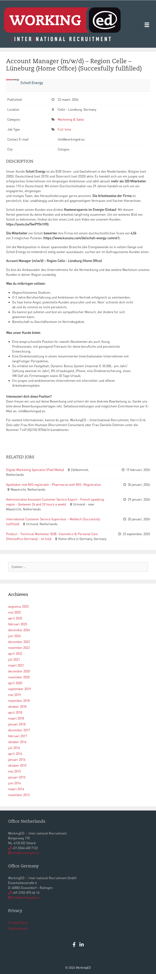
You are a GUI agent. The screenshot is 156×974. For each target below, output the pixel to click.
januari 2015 (16, 777)
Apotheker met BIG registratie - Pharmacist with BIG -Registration (53, 484)
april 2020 (15, 683)
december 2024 (19, 630)
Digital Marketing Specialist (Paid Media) (35, 470)
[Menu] (147, 24)
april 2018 (15, 712)
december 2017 (19, 730)
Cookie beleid (17, 928)
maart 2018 (16, 718)
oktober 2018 (17, 706)
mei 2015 (14, 771)
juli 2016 (14, 748)
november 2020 (19, 677)
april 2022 (15, 653)
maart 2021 (16, 665)
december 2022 (19, 642)
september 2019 (19, 689)
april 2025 (15, 618)
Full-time (64, 129)
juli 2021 (14, 659)
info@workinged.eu (25, 853)
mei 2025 (14, 612)
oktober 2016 (17, 742)
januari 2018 (16, 724)
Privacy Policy (18, 922)
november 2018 (19, 700)
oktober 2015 (17, 765)
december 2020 (19, 671)
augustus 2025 (18, 606)
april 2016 (15, 753)
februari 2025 (17, 624)
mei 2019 (14, 695)
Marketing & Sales (71, 119)
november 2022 (19, 647)
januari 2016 (16, 759)
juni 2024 (14, 636)
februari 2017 (17, 736)
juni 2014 (14, 783)
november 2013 (19, 795)
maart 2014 (16, 789)
